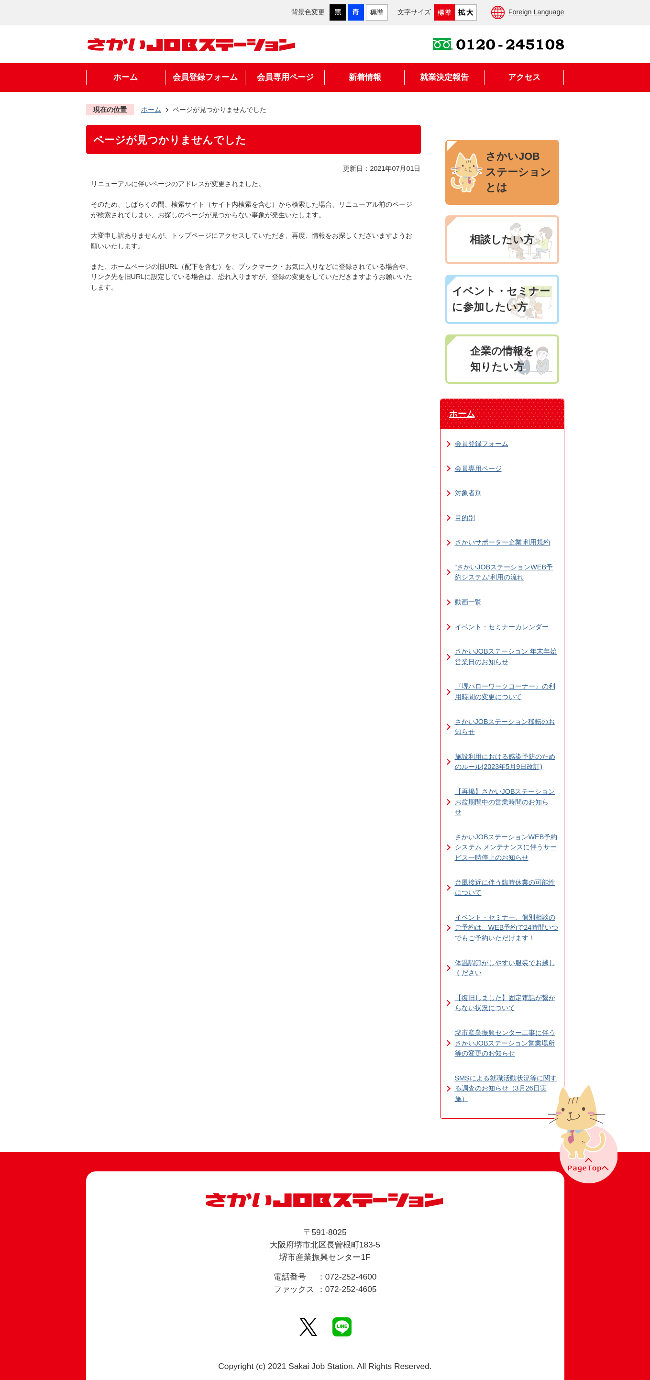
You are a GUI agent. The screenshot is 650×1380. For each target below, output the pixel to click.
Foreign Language (536, 12)
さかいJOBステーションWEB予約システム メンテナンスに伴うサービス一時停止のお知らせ (506, 847)
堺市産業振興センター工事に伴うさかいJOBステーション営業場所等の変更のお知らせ (505, 1043)
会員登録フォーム (205, 77)
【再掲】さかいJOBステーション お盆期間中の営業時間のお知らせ (505, 802)
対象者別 (468, 493)
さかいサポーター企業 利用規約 (503, 542)
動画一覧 (468, 602)
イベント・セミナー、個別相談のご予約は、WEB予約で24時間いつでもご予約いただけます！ (507, 927)
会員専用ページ (285, 77)
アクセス (524, 77)
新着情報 (365, 77)
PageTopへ (581, 1133)
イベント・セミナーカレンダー (502, 627)
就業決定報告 (444, 77)
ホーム (125, 77)
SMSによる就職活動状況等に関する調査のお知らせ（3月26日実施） (506, 1088)
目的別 (465, 518)
